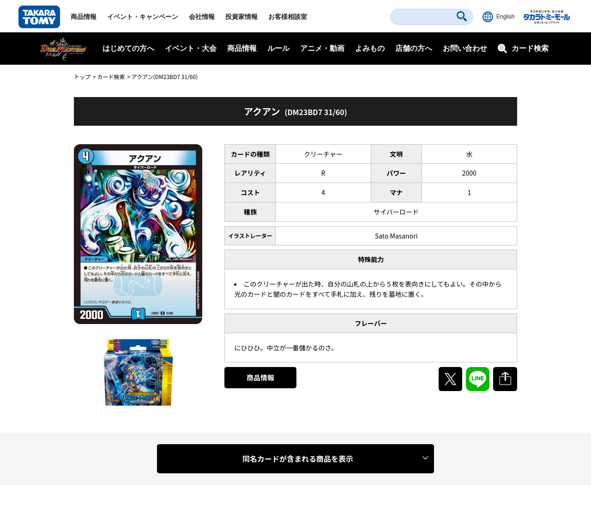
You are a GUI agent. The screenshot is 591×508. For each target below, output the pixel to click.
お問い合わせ (465, 48)
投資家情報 (241, 16)
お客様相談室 (287, 16)
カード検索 (111, 76)
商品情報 (83, 16)
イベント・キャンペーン (142, 16)
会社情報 (202, 16)
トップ (82, 76)
